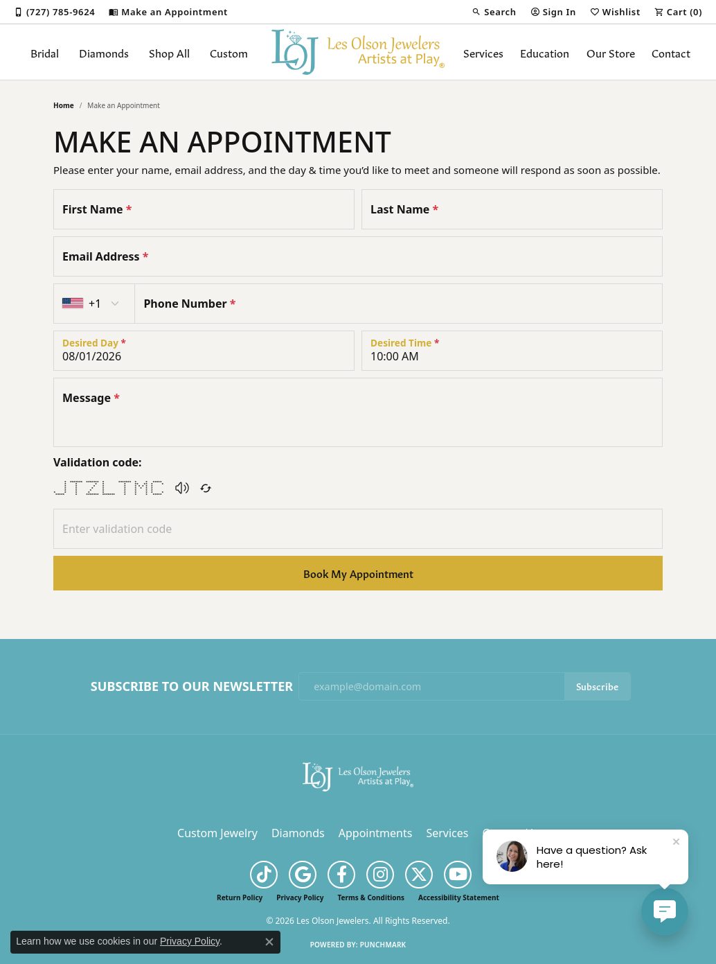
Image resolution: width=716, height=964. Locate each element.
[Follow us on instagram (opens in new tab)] (380, 874)
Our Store (611, 52)
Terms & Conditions (370, 897)
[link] (54, 12)
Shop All (169, 52)
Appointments (376, 833)
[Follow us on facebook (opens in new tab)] (341, 874)
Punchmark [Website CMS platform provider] (383, 944)
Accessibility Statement (458, 897)
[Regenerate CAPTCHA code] (205, 488)
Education (544, 52)
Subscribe (597, 685)
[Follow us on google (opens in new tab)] (302, 874)
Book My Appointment (358, 573)
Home (63, 105)
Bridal (44, 52)
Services (483, 52)
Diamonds (104, 52)
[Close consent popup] (269, 942)
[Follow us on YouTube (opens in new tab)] (458, 874)
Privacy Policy (299, 897)
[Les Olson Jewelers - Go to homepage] (358, 776)
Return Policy (239, 897)
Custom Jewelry (217, 833)
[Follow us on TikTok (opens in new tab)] (264, 874)
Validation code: (97, 462)
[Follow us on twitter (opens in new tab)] (419, 874)
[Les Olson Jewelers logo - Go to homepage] (358, 52)
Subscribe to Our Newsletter (192, 686)
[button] (494, 12)
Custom (229, 52)
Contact (671, 52)
